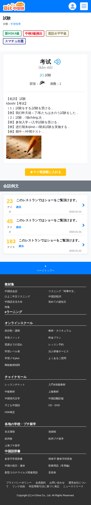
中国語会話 (11, 291)
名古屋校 (10, 431)
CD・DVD (54, 405)
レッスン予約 (56, 344)
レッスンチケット (15, 384)
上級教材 (53, 391)
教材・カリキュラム (59, 330)
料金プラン (54, 337)
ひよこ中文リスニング (17, 296)
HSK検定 (10, 412)
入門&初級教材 (56, 384)
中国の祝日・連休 (15, 465)
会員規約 (41, 482)
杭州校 (8, 438)
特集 (7, 307)
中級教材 (10, 391)
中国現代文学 (12, 398)
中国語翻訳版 (56, 398)
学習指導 (16, 23)
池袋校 (52, 431)
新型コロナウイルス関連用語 (21, 472)
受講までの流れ (13, 344)
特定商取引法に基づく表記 (44, 486)
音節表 (52, 472)
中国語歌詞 (54, 296)
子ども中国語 (12, 405)
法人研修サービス (58, 351)
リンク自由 (18, 486)
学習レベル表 (12, 351)
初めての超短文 (57, 301)
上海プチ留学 (12, 445)
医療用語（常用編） (59, 465)
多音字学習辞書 (13, 458)
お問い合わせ (57, 482)
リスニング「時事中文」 (62, 291)
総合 (18, 207)
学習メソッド (12, 337)
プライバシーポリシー (19, 482)
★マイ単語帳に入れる (45, 172)
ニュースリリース (73, 486)
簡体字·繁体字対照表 (60, 458)
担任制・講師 (12, 330)
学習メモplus (12, 358)
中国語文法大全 (13, 301)
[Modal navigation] (84, 6)
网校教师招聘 (12, 365)
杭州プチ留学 (56, 438)
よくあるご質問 (57, 358)
